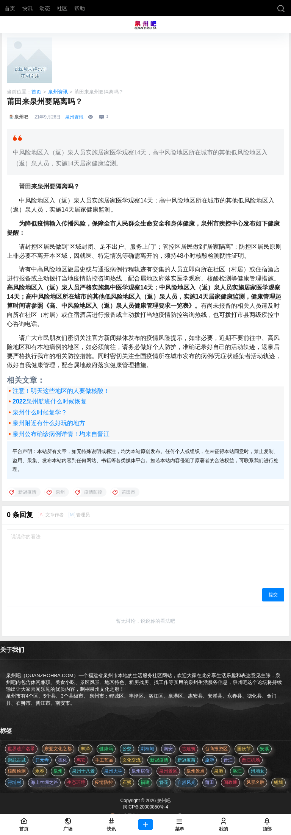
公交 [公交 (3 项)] (126, 748)
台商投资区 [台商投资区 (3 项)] (216, 748)
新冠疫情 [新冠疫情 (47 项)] (159, 760)
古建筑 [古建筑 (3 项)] (189, 748)
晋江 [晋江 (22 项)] (228, 760)
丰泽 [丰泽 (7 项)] (85, 748)
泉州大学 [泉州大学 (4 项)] (113, 771)
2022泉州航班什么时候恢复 (50, 401)
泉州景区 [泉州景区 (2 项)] (168, 771)
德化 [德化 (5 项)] (62, 760)
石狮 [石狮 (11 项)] (126, 782)
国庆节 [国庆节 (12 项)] (244, 748)
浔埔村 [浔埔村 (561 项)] (14, 782)
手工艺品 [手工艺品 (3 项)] (104, 760)
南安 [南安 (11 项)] (168, 748)
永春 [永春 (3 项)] (39, 771)
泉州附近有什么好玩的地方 (49, 423)
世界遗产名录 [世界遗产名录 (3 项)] (21, 748)
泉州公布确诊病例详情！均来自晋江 (61, 434)
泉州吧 (163, 800)
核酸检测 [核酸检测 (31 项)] (17, 771)
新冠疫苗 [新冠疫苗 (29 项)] (186, 760)
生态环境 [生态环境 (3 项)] (76, 782)
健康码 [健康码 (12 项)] (106, 748)
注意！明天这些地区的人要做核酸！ (61, 391)
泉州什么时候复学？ (40, 412)
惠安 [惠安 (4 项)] (81, 760)
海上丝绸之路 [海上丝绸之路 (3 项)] (44, 782)
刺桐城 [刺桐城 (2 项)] (147, 748)
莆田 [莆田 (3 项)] (209, 782)
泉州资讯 (58, 92)
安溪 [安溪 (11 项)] (264, 748)
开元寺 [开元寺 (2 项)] (42, 760)
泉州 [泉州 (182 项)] (58, 771)
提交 (273, 594)
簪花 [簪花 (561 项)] (163, 782)
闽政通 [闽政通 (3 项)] (230, 782)
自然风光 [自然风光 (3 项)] (186, 782)
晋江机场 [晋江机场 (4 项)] (251, 760)
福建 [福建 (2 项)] (145, 782)
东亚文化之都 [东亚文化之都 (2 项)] (58, 748)
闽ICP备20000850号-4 (145, 807)
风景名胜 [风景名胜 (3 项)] (255, 782)
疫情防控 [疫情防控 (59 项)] (104, 782)
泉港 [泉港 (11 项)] (218, 771)
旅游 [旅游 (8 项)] (209, 760)
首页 (36, 92)
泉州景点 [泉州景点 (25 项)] (195, 771)
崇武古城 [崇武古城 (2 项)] (17, 760)
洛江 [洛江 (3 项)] (237, 771)
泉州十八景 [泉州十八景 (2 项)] (83, 771)
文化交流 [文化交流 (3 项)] (131, 760)
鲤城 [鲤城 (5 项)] (278, 782)
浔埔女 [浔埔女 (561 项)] (257, 771)
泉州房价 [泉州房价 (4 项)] (140, 771)
